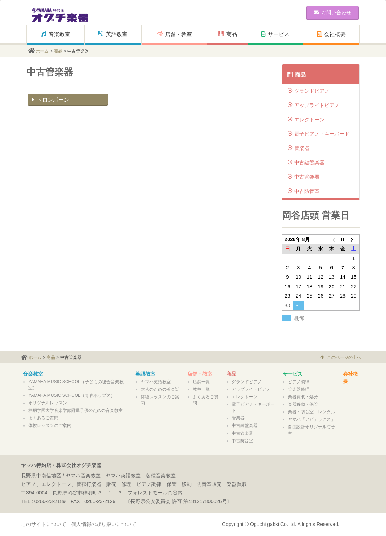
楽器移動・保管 (303, 404)
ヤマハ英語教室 (156, 381)
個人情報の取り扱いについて (103, 524)
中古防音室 (303, 191)
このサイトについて (43, 524)
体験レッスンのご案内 (49, 425)
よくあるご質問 (43, 417)
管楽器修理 (298, 389)
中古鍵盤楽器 (306, 162)
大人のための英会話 (160, 389)
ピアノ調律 (298, 381)
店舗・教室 (174, 34)
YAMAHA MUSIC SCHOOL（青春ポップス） (71, 395)
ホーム (42, 51)
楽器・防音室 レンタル (311, 411)
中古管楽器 (303, 177)
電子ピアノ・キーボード (318, 134)
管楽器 (298, 148)
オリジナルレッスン (47, 402)
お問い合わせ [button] (332, 12)
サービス (275, 34)
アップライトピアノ (313, 105)
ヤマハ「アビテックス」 (311, 419)
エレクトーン (306, 119)
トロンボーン (49, 100)
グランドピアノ (308, 91)
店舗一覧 (201, 381)
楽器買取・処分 (303, 396)
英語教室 (112, 34)
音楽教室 (55, 34)
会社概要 (331, 34)
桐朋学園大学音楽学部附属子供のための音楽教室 (75, 410)
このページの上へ (340, 357)
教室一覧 (201, 389)
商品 (227, 34)
